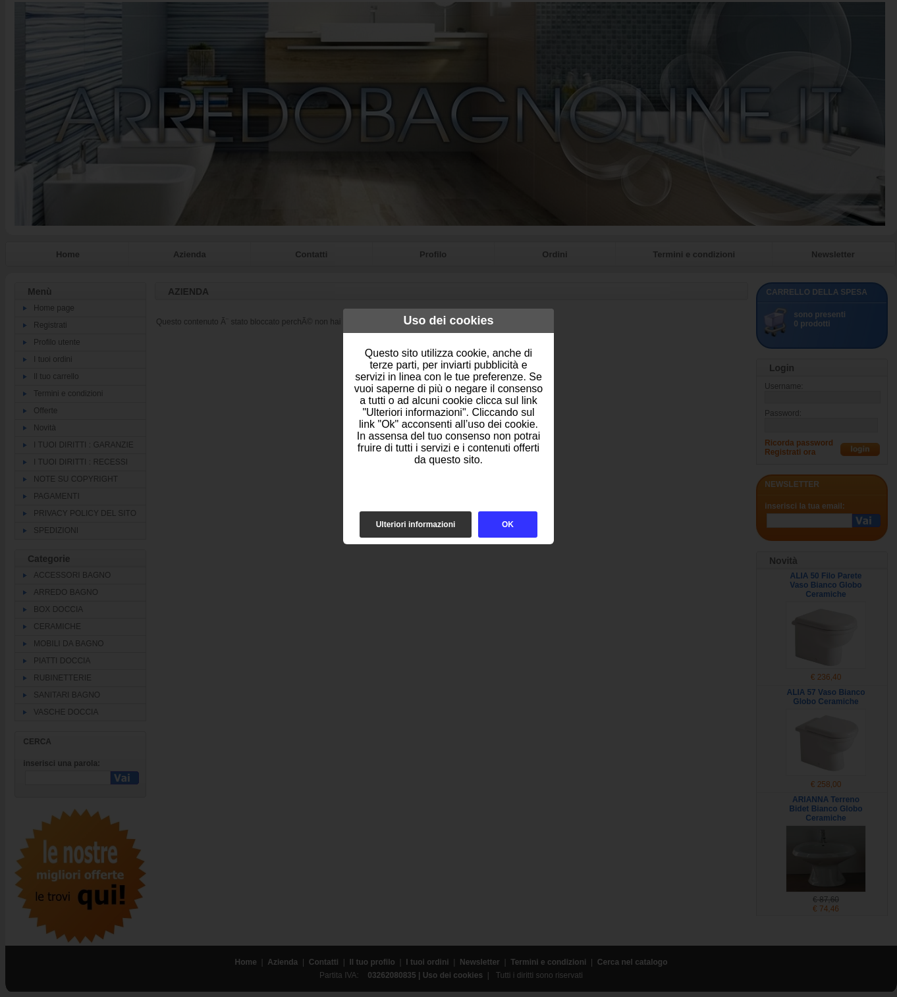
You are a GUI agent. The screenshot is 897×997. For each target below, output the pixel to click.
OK (508, 524)
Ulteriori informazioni (416, 524)
